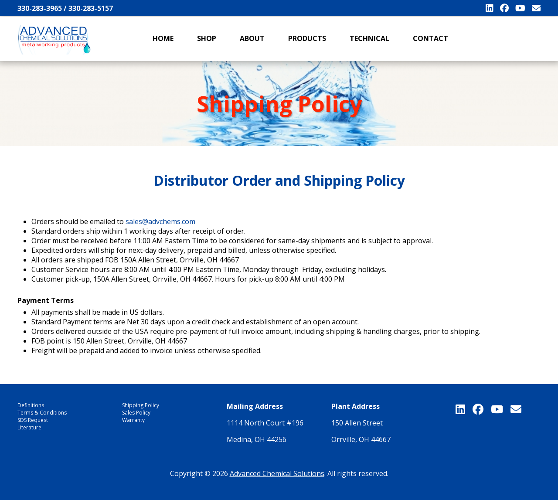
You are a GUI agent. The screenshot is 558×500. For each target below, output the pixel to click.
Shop (206, 38)
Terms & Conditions (42, 412)
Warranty (133, 420)
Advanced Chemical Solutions (277, 473)
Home (163, 38)
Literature (29, 427)
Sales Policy (136, 412)
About (252, 38)
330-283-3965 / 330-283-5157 (65, 8)
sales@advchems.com (160, 221)
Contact (430, 38)
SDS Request (32, 420)
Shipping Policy (140, 405)
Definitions (30, 405)
